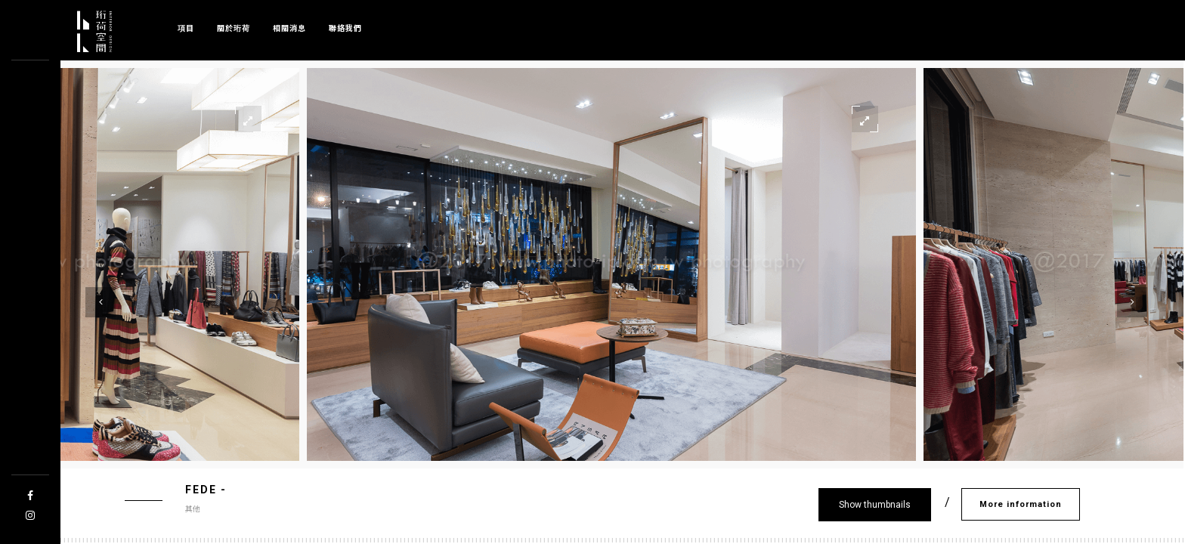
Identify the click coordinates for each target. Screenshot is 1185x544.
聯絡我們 (345, 27)
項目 (186, 27)
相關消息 (289, 27)
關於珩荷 (233, 27)
